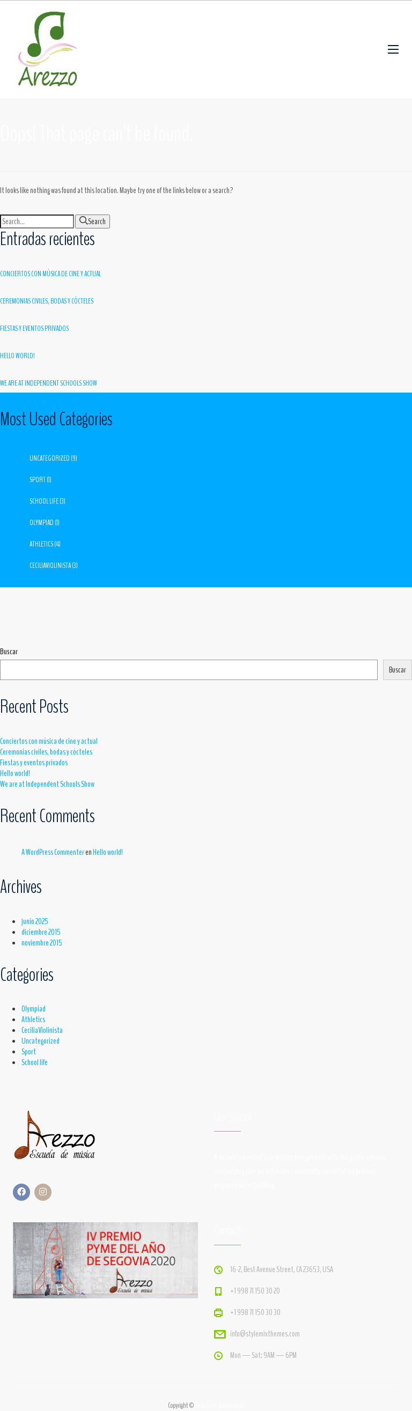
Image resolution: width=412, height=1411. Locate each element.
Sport (38, 480)
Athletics (41, 544)
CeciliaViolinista (50, 565)
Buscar (9, 651)
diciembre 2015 (41, 932)
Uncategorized (50, 458)
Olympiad (42, 523)
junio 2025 (34, 921)
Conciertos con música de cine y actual (50, 274)
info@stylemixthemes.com (265, 1334)
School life (44, 501)
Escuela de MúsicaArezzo (220, 1405)
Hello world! (17, 356)
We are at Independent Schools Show (48, 383)
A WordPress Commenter (52, 852)
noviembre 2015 (41, 943)
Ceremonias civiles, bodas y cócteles (46, 301)
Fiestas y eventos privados (34, 328)
